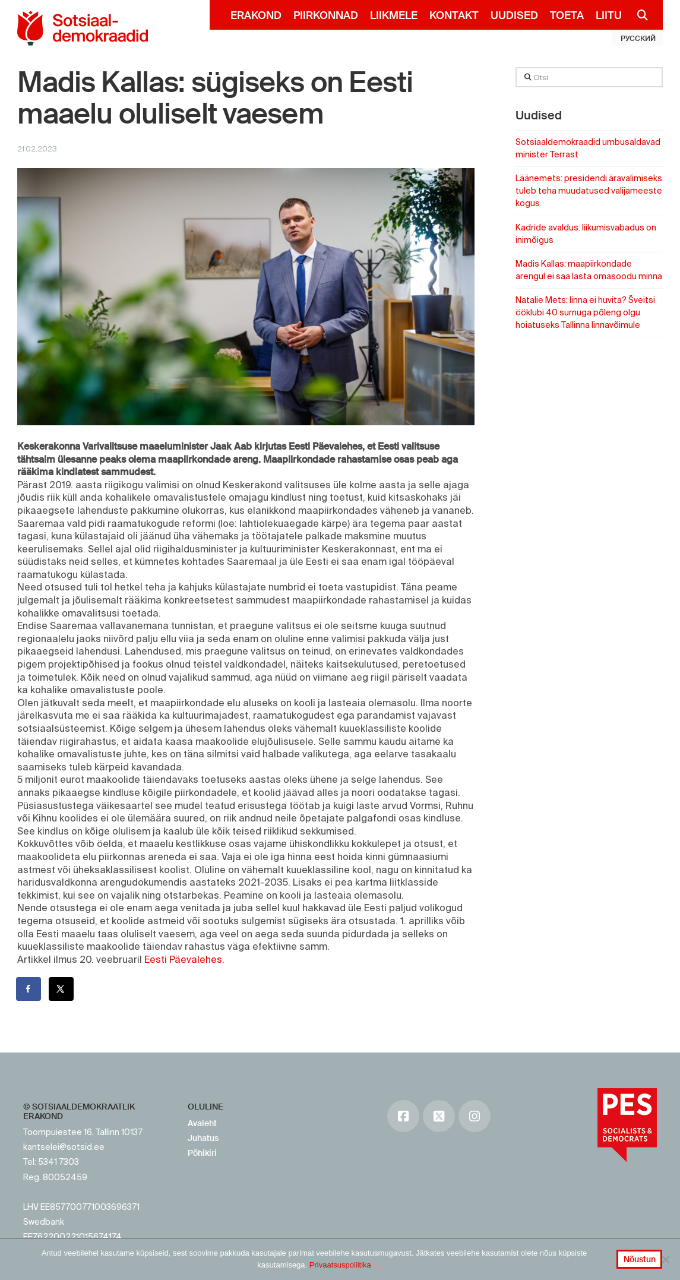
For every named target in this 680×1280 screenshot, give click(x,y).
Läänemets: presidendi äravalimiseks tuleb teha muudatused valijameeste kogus (588, 190)
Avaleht (202, 1123)
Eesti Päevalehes (183, 959)
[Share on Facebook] (29, 989)
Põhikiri (202, 1153)
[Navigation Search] (638, 15)
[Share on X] (62, 989)
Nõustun (640, 1259)
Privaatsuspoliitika (340, 1264)
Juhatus (203, 1138)
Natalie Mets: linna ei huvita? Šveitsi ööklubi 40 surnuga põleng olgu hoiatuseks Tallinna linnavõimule (585, 312)
